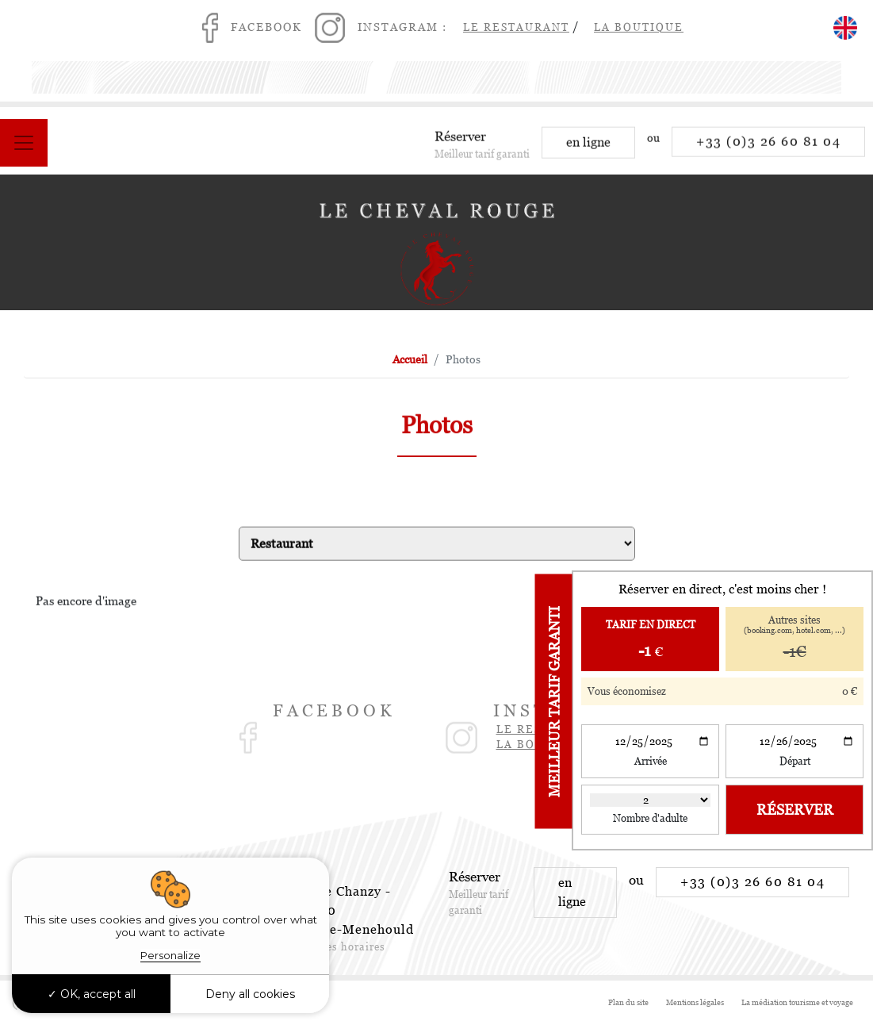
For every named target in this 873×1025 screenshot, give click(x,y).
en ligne (588, 147)
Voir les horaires (341, 947)
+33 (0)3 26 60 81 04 (768, 147)
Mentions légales (695, 1002)
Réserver (794, 809)
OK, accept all (92, 994)
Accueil (409, 359)
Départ (794, 761)
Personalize (170, 955)
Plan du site (628, 1002)
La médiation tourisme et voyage (797, 1002)
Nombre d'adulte (650, 818)
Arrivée (650, 761)
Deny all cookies (250, 994)
